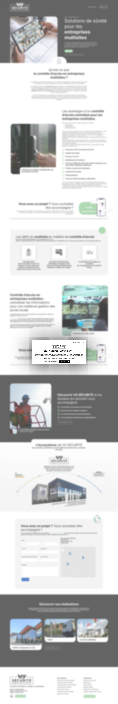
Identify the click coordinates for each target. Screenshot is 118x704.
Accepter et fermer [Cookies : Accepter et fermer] (64, 361)
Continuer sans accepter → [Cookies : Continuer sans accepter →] (78, 342)
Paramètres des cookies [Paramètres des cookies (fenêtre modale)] (50, 361)
